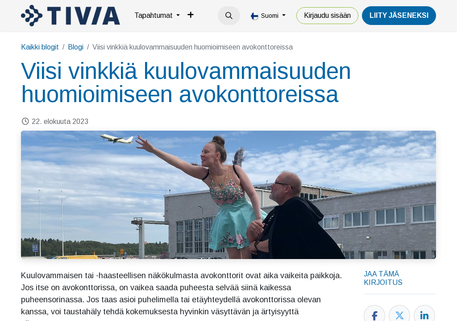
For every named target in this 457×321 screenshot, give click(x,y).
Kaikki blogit (40, 47)
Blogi (75, 47)
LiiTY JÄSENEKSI (399, 15)
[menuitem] (157, 16)
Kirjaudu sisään (327, 15)
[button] (229, 15)
